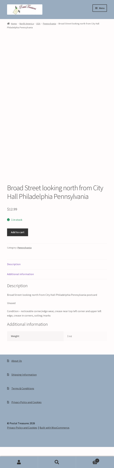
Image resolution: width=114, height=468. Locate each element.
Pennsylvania (49, 23)
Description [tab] (14, 276)
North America (27, 23)
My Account (19, 462)
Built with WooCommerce (54, 439)
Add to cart (17, 244)
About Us (16, 372)
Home (14, 23)
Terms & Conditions (22, 400)
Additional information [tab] (20, 286)
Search (57, 462)
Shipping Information (24, 386)
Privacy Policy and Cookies (26, 414)
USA (38, 23)
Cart (87, 460)
